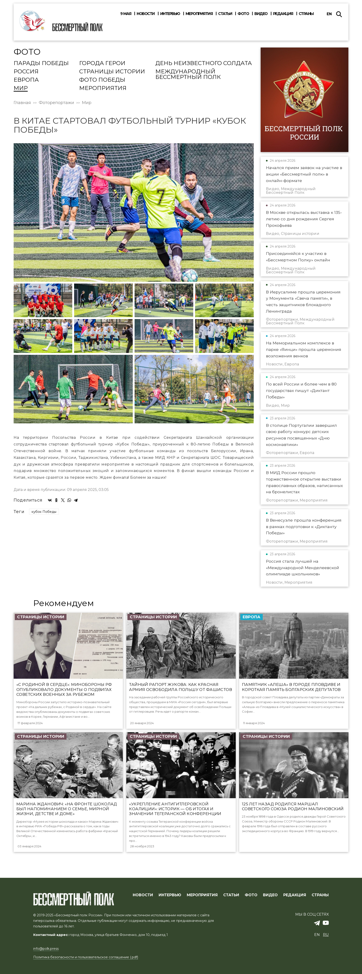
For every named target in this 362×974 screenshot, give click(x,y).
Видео (261, 14)
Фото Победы (102, 80)
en (329, 14)
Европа (26, 80)
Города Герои (102, 63)
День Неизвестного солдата (203, 63)
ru (326, 935)
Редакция (283, 14)
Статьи (225, 14)
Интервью (170, 14)
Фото (243, 14)
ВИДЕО (270, 895)
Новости (146, 14)
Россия (26, 72)
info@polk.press (46, 949)
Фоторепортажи (56, 103)
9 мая (125, 14)
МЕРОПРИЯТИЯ (202, 895)
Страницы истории (112, 72)
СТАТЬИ (231, 895)
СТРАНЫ (320, 895)
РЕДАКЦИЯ (294, 895)
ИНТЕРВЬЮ (170, 895)
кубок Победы (44, 512)
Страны (306, 14)
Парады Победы (41, 63)
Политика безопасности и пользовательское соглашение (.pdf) (85, 957)
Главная (22, 103)
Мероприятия (199, 14)
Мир (21, 88)
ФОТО (251, 895)
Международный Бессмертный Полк (188, 74)
